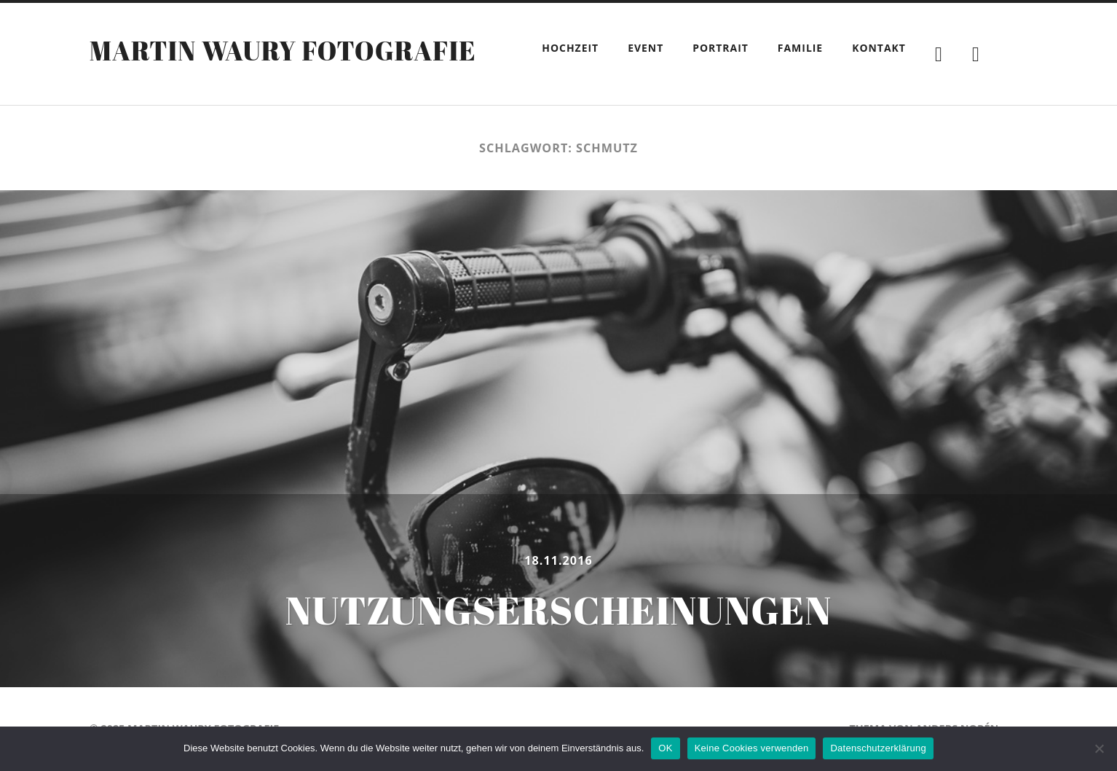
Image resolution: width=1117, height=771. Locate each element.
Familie (800, 48)
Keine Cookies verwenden (752, 748)
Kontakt (879, 48)
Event (645, 48)
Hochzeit (570, 48)
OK (665, 748)
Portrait (720, 48)
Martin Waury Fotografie (283, 50)
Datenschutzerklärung (877, 748)
